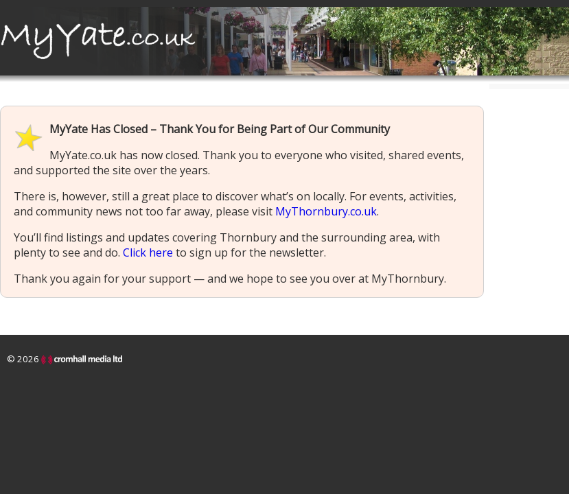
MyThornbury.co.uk (326, 211)
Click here (148, 252)
